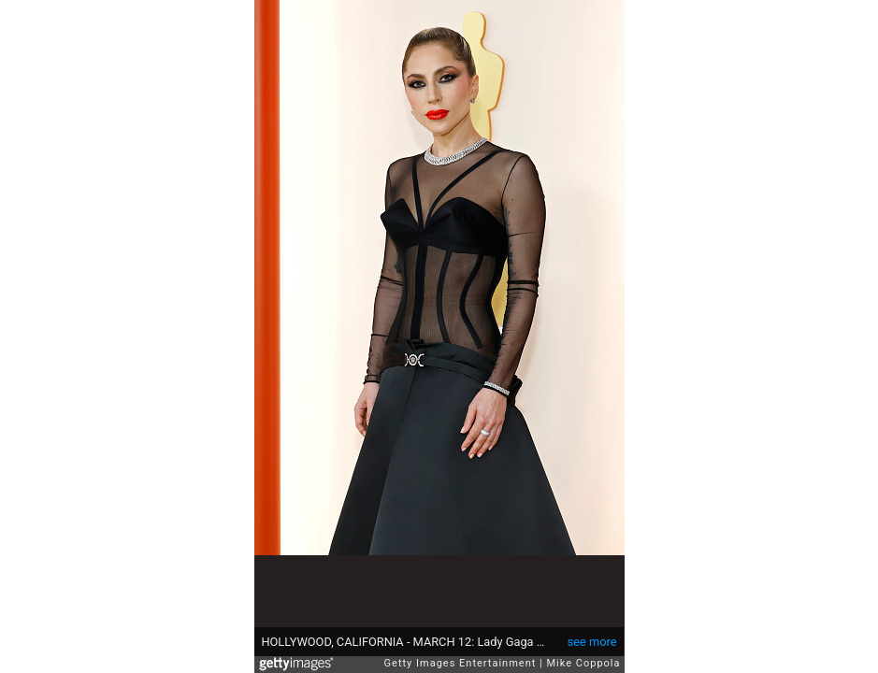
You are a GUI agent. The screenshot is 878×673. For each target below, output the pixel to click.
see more (592, 642)
